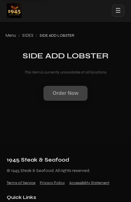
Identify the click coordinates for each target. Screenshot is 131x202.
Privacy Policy (52, 182)
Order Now (65, 93)
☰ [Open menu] (118, 10)
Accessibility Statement (89, 182)
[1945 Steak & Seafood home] (14, 10)
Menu (11, 35)
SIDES (27, 35)
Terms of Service (21, 182)
